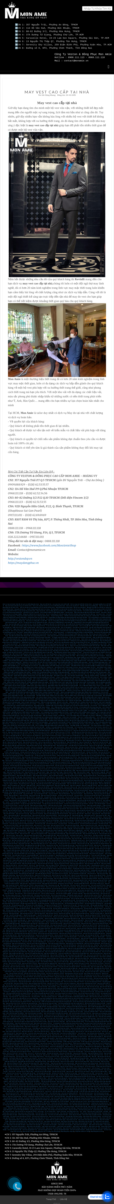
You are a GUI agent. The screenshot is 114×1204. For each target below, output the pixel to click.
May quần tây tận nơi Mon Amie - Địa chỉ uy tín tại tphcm (71, 606)
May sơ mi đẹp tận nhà (36, 742)
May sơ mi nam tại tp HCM (82, 1060)
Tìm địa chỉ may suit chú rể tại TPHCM (52, 802)
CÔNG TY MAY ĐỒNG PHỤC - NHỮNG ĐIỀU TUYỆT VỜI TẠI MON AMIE (51, 679)
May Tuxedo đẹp (64, 883)
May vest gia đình (33, 772)
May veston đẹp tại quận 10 (95, 1035)
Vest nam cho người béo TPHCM (55, 972)
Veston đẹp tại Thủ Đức (75, 1113)
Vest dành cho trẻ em (38, 1090)
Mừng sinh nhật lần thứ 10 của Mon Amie (34, 612)
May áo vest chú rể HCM (74, 925)
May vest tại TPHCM (15, 862)
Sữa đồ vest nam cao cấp (28, 897)
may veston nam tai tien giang (52, 1120)
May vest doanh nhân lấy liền (74, 832)
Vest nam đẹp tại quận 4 (31, 937)
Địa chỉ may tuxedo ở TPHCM (71, 880)
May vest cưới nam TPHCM (17, 965)
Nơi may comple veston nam (13, 893)
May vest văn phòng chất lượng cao (31, 789)
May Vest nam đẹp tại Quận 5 (63, 1036)
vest (81, 1110)
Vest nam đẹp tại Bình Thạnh (13, 935)
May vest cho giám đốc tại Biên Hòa (35, 947)
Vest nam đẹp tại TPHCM (69, 1063)
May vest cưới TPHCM (15, 962)
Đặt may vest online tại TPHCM (34, 747)
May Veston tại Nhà (69, 1105)
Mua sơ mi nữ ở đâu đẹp (48, 1058)
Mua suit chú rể (97, 1048)
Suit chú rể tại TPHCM (11, 804)
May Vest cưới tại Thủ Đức (47, 1028)
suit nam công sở (67, 1041)
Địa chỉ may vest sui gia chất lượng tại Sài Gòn (70, 779)
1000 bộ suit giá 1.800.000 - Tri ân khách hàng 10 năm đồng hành (85, 609)
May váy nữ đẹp (103, 1058)
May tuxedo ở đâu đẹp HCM (37, 880)
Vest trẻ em (51, 1068)
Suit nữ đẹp (85, 1053)
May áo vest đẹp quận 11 (34, 918)
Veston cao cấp (63, 865)
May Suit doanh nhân (89, 797)
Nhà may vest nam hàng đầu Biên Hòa (39, 953)
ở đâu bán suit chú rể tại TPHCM (53, 805)
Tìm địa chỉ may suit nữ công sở (58, 1038)
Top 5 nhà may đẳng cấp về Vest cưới (36, 1018)
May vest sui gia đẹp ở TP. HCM (21, 1005)
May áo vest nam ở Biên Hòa (73, 948)
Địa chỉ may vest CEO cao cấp (48, 845)
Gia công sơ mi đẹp (68, 900)
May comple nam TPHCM (81, 958)
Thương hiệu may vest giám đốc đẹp (20, 837)
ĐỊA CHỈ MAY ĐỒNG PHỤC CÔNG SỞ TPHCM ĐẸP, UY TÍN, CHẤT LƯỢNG (29, 659)
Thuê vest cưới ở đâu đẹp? (98, 853)
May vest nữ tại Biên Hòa (75, 955)
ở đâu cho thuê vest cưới (16, 805)
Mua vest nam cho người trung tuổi (95, 968)
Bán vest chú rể (38, 823)
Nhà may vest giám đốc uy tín (24, 840)
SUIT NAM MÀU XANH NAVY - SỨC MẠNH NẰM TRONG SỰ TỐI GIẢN (84, 697)
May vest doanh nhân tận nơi (90, 832)
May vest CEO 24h (25, 832)
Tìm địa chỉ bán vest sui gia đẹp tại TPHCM (39, 760)
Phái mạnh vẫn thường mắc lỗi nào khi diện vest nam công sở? (40, 632)
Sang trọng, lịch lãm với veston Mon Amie (42, 855)
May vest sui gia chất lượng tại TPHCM (32, 755)
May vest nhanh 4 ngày (83, 770)
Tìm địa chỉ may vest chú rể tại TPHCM (97, 800)
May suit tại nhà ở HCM (101, 860)
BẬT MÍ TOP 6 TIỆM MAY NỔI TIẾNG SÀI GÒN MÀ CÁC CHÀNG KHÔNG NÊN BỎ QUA (37, 715)
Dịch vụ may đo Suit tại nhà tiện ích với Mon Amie (23, 639)
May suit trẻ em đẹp (34, 1046)
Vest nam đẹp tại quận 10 (56, 935)
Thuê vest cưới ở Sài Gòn (51, 928)
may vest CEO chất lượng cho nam (59, 735)
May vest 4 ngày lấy (75, 784)
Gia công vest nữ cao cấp (87, 990)
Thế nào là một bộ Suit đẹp (48, 1080)
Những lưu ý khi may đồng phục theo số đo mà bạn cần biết (92, 629)
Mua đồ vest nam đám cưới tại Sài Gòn (16, 930)
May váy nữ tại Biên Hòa (50, 952)
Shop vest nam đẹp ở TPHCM (36, 970)
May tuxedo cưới (102, 880)
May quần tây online (62, 744)
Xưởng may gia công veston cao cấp (98, 885)
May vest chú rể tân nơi (55, 858)
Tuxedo (7, 800)
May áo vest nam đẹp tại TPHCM (31, 895)
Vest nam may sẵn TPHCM (98, 883)
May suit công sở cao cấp (66, 819)
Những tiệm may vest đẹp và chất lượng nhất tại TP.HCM (73, 995)
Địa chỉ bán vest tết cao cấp (35, 749)
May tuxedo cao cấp (101, 814)
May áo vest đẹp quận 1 (66, 920)
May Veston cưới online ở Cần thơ (43, 1021)
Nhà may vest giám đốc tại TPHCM (98, 840)
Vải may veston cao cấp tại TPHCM (93, 907)
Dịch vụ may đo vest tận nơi (44, 739)
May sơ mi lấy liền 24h (14, 784)
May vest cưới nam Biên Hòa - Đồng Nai (88, 943)
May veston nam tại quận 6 (96, 1123)
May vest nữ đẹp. (45, 1061)
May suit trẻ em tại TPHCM (21, 1046)
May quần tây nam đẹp (53, 1060)
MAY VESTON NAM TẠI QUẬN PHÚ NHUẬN (56, 1011)
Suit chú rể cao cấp (23, 804)
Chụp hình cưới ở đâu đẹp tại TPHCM (44, 1106)
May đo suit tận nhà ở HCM (25, 860)
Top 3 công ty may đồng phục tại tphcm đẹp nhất (32, 642)
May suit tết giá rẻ (14, 794)
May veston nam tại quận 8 (65, 1123)
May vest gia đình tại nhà (90, 774)
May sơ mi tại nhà (48, 742)
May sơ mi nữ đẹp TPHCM (44, 875)
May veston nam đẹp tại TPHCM (84, 843)
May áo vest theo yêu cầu (99, 915)
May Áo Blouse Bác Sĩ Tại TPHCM (15, 1076)
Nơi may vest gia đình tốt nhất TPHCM (34, 765)
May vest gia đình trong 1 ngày (82, 772)
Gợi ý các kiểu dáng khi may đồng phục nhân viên (90, 652)
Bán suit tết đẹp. (11, 795)
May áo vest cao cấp (85, 915)
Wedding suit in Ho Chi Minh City (90, 908)
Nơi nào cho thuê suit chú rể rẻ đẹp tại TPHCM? (55, 1050)
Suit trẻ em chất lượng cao (57, 1045)
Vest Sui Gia (12, 1070)
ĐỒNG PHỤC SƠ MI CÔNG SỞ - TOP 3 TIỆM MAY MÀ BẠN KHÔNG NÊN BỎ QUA (30, 692)
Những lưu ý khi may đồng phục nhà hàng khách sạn (84, 639)
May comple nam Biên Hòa (16, 952)
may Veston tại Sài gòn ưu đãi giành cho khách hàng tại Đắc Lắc (57, 1025)
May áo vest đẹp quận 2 (52, 920)
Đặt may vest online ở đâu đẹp (87, 745)
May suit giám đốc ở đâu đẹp (74, 797)
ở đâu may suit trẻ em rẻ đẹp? (28, 1043)
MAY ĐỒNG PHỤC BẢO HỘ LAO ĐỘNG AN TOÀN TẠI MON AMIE (89, 670)
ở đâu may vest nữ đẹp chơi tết (38, 804)
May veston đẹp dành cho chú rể (39, 842)
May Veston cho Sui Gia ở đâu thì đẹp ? (36, 1076)
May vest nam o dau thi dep (94, 1110)
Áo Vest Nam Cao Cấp (74, 887)
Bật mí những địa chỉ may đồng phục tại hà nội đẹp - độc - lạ (52, 644)
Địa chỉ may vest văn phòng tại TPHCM (83, 787)
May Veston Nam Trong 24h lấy (17, 1078)
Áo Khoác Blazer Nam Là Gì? (22, 1105)
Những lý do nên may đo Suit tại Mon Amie (25, 646)
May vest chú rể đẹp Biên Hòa (81, 952)
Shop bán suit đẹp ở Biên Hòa (18, 957)
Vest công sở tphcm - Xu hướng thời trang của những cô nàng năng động (73, 631)
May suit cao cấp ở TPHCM (90, 923)
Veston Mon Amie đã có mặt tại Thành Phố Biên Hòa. (74, 938)
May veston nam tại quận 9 (50, 1123)
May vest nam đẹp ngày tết (81, 757)
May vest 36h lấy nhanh (18, 785)
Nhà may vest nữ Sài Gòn (52, 970)
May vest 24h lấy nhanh (57, 785)
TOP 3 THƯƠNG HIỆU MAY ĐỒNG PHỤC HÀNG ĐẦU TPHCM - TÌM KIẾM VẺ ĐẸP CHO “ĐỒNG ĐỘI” (62, 724)
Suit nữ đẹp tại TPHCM (57, 1053)
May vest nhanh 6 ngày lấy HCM (45, 784)
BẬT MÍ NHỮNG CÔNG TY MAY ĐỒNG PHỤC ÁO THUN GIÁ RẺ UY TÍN (69, 672)
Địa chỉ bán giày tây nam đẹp (66, 843)
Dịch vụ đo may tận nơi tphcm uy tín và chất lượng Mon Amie (49, 604)
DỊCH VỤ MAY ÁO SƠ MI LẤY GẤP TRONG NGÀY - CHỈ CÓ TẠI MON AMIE (52, 712)
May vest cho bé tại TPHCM (33, 757)
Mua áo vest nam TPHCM (86, 977)
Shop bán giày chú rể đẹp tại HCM (41, 1101)
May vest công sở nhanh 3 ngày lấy (94, 825)
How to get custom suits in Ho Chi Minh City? (75, 910)
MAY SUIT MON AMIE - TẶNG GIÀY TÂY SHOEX (93, 717)
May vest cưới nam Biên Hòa (16, 947)
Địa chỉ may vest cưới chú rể (13, 983)
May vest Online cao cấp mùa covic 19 (21, 732)
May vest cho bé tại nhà (39, 777)
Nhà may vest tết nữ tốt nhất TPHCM (73, 805)
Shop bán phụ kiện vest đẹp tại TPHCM (69, 965)
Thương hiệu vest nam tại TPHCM (16, 973)
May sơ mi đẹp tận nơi (85, 740)
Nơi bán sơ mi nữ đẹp (57, 1071)
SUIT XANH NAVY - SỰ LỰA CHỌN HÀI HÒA (87, 677)
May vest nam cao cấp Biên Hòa (23, 955)
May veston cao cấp (78, 970)
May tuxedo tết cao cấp (38, 814)
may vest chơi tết (53, 792)
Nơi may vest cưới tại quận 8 (16, 1036)
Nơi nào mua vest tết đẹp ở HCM (93, 747)
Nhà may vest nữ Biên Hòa (18, 948)
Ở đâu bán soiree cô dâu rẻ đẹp (95, 1043)
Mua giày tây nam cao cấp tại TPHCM (35, 843)
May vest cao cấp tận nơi (59, 740)
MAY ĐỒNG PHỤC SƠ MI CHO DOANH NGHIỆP (66, 657)
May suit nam (19, 833)
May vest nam (70, 1070)
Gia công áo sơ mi (67, 993)
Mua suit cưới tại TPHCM (14, 809)
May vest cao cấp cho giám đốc (69, 967)
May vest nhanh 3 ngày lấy (98, 770)
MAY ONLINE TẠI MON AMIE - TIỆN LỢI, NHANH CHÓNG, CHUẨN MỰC (87, 674)
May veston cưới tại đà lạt (32, 1025)
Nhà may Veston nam (41, 1113)
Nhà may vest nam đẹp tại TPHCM (47, 986)
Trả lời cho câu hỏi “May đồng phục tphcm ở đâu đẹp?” (38, 651)
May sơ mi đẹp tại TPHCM (97, 850)
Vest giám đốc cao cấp (94, 830)
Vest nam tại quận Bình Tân (29, 1128)
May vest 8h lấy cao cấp (70, 785)
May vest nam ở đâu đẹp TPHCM (17, 960)
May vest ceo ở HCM (14, 847)
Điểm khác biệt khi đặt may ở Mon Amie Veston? (87, 611)
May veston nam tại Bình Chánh (18, 1126)
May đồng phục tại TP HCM (42, 1130)
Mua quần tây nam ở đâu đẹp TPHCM (45, 958)
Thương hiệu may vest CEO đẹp (62, 837)
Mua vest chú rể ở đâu (73, 807)
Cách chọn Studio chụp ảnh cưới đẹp (65, 1106)
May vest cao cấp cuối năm (76, 812)
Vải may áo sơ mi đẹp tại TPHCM (53, 903)
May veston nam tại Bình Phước (36, 1126)
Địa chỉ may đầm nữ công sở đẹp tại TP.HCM (18, 1101)
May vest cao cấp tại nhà (100, 742)
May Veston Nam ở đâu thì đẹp (99, 1018)
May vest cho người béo (78, 968)
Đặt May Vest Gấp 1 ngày (37, 1105)
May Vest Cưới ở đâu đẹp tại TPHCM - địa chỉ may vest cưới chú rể (75, 1080)
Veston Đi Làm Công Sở (30, 1056)
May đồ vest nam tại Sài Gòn (55, 930)
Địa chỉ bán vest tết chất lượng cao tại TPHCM (69, 749)
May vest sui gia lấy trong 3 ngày (85, 769)
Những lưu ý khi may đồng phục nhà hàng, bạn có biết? (39, 654)
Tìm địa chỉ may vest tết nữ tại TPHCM (76, 800)
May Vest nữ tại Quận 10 (61, 1078)
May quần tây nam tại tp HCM (26, 1060)
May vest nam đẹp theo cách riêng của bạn (62, 1061)
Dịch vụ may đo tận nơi (59, 739)
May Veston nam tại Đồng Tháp (18, 1120)
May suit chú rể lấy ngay (52, 819)
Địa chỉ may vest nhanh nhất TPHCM (94, 779)
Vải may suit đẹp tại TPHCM (22, 907)
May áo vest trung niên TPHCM (40, 980)
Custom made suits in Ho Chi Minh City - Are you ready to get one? (37, 908)
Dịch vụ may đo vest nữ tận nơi (97, 735)
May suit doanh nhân (61, 850)
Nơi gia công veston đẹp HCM (28, 902)
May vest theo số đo (14, 1118)
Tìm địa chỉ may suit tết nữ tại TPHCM (31, 802)
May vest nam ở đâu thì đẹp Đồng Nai (37, 942)
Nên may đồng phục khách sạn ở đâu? (65, 654)
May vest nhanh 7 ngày (43, 770)
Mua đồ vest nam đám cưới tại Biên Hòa (56, 947)
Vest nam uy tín (51, 940)
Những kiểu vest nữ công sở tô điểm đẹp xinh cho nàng (73, 632)
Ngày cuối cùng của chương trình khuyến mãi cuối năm (85, 644)
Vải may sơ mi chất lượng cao (54, 905)
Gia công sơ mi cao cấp (55, 900)
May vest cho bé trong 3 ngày (24, 777)
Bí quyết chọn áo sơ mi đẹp (75, 1010)
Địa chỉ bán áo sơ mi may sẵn (60, 872)
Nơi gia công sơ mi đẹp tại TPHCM (38, 900)
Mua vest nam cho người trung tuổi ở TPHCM (31, 928)
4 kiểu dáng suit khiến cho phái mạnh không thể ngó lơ (61, 634)
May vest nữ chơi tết (70, 809)
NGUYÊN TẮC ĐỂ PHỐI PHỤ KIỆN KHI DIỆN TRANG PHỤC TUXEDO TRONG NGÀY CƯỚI (35, 690)
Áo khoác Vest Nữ (29, 1096)
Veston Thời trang (61, 1110)
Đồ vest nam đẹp (26, 887)
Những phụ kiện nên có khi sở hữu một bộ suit (33, 857)
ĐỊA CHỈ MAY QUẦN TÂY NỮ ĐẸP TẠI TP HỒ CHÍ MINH (75, 1098)
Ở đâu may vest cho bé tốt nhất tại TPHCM (68, 754)
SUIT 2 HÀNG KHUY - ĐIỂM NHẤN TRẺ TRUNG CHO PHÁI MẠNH (50, 722)
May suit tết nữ (15, 815)
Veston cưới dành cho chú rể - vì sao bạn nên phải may (36, 1033)
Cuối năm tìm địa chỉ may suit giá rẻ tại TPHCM (39, 820)
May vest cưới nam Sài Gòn (14, 927)
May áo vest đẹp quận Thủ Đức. (35, 917)
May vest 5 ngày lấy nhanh (62, 784)
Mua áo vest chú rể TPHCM (94, 963)
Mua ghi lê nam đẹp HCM (91, 970)
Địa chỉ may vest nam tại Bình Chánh (87, 1033)
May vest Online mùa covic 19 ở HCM (18, 730)
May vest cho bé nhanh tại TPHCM (55, 777)
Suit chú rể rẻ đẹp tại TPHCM (84, 1048)
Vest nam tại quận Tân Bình (77, 1128)
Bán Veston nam (40, 1118)
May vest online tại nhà (78, 732)
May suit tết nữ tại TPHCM (27, 815)
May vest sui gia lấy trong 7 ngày (66, 769)
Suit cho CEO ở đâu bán (86, 795)
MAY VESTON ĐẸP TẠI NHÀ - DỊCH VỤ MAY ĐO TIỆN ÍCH (85, 722)
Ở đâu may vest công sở (48, 790)
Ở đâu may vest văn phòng (15, 787)
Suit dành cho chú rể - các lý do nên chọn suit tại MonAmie (22, 1085)
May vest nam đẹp (77, 837)
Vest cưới (86, 828)
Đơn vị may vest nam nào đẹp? (28, 986)
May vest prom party (89, 857)
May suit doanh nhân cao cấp (35, 977)
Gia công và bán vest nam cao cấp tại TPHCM (18, 991)
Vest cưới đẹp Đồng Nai (12, 945)
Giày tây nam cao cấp (52, 843)
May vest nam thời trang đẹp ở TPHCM (52, 983)
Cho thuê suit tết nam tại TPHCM (88, 822)
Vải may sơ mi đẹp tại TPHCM (71, 905)
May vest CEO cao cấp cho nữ (54, 737)
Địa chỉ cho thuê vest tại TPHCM (93, 893)
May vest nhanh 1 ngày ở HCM (26, 830)
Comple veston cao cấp (28, 890)
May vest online (47, 747)
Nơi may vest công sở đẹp (72, 823)
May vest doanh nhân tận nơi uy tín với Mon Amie (18, 604)
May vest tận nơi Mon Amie (14, 740)
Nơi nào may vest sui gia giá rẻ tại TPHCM (17, 762)
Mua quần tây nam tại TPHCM (89, 1073)
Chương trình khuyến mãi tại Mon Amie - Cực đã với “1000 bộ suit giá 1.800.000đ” (29, 636)
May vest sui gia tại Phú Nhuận (30, 769)
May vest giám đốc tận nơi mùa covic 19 (61, 729)
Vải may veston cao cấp (12, 908)
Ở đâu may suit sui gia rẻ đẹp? (78, 1043)
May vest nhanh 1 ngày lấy (20, 772)
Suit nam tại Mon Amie (22, 1055)
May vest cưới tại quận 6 (48, 1036)
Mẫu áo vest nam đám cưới (53, 885)
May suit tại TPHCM (32, 925)
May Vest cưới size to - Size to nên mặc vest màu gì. (36, 1030)
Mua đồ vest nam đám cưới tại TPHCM (34, 972)
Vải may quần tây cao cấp (26, 905)
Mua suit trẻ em (80, 1045)
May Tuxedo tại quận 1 (20, 1038)
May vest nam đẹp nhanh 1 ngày (99, 828)
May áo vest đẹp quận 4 (24, 920)
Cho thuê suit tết (78, 794)
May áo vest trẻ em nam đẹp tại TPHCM (25, 1110)
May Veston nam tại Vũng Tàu (86, 1120)
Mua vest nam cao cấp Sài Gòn (26, 933)
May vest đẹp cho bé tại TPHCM (79, 775)
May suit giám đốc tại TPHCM (58, 797)
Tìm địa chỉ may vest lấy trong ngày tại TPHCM (47, 759)
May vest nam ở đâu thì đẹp (61, 960)
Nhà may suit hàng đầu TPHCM (58, 923)
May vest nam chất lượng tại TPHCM (86, 981)
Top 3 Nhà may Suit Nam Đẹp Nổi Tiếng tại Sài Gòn (61, 1018)
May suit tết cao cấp (34, 794)
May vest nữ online (59, 745)
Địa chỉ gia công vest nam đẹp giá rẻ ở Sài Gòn (25, 988)
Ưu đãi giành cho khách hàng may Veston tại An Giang (67, 1021)
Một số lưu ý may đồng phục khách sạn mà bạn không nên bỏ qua (72, 641)
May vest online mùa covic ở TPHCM (60, 730)
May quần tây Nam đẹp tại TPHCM (75, 1095)
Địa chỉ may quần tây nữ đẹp (82, 868)
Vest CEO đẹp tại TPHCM (37, 835)
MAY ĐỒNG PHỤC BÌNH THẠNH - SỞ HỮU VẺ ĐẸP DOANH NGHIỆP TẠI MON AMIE (66, 669)
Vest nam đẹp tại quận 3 (45, 937)
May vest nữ (93, 880)
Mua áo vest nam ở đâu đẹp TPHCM (74, 980)
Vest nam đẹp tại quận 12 (29, 935)
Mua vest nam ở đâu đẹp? (78, 1058)
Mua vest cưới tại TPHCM (59, 807)
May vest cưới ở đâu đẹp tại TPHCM (67, 986)
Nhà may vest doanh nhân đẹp (79, 840)
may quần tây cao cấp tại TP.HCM (61, 1003)
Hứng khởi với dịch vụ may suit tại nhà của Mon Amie (21, 609)
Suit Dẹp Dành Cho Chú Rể (42, 1096)
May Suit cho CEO (36, 799)
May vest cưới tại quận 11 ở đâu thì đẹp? (76, 1035)
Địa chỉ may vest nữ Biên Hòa (41, 955)
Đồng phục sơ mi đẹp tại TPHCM (69, 863)
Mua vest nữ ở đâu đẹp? (63, 1058)
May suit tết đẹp (24, 794)
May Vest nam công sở (84, 1066)
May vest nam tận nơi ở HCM (45, 862)
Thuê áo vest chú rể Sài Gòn (27, 915)
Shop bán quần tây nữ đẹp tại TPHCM (69, 1073)
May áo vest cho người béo (33, 965)
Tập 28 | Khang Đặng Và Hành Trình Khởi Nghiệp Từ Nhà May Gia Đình (67, 619)
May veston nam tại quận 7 (81, 1123)
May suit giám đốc (99, 848)
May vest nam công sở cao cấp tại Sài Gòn (70, 932)
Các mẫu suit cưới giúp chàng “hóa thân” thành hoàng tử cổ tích (28, 624)
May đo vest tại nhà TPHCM (61, 862)
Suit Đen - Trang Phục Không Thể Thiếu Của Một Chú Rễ (38, 1095)
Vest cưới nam (18, 892)
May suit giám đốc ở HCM (86, 848)
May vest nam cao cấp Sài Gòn (18, 938)
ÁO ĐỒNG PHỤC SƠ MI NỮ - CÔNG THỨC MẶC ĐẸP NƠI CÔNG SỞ (73, 692)
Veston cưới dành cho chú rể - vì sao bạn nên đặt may (20, 1093)
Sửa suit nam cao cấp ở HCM (85, 888)
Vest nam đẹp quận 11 (43, 935)
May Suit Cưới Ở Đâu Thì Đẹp (77, 1078)
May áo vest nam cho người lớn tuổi (47, 962)
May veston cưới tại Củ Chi (13, 1030)
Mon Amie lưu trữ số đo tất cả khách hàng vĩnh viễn (29, 1006)
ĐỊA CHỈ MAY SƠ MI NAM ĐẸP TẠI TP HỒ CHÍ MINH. (28, 1100)
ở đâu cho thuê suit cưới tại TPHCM (33, 805)
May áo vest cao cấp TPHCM (61, 915)
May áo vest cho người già (20, 970)
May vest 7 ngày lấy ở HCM (28, 784)
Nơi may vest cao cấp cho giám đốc (84, 847)
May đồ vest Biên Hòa (53, 957)
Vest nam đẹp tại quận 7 (98, 935)
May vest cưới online (29, 810)
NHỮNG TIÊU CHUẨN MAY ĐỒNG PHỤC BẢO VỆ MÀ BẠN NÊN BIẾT (51, 670)
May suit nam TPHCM (46, 967)
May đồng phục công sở (97, 863)
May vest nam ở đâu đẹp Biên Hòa (91, 950)
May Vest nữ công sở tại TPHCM (37, 1066)
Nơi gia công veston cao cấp (81, 900)
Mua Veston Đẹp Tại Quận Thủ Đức (92, 1113)
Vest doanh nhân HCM (44, 927)
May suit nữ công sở (33, 1041)
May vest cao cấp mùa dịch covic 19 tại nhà (85, 729)
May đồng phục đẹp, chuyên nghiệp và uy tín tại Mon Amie (81, 656)
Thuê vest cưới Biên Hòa (64, 952)
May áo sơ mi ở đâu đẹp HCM (43, 873)
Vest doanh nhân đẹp (64, 835)
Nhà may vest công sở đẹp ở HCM (84, 820)
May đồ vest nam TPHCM (27, 883)
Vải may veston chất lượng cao (61, 907)
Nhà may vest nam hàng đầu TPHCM (36, 973)
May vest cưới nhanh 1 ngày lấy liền (73, 828)
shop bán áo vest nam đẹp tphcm (17, 977)
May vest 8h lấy (41, 779)
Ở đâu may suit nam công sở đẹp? (90, 1040)
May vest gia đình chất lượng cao (46, 775)
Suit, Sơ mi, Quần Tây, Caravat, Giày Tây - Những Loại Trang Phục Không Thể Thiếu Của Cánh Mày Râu (79, 1096)
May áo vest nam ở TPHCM (81, 962)
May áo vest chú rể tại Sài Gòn (44, 915)
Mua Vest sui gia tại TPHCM (79, 1068)
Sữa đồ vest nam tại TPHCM (43, 897)
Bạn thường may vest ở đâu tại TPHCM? (77, 852)
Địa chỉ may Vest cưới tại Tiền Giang (29, 1023)
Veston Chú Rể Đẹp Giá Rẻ (61, 1056)
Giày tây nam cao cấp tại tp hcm (99, 1101)
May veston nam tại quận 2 (49, 1125)
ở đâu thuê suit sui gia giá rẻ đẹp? (60, 1043)
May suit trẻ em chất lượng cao (93, 1045)
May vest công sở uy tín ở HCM (88, 823)
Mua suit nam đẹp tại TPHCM (100, 922)
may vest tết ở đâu (28, 792)
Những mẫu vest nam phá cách (94, 1128)
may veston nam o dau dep (23, 1116)
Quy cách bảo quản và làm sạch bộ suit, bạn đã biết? (68, 647)
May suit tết (89, 790)
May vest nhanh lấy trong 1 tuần (15, 770)
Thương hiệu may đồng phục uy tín (48, 870)
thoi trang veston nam (73, 1110)
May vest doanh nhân (74, 850)
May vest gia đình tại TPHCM (99, 772)
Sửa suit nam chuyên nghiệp (63, 892)
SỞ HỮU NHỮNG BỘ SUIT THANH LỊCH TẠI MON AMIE (64, 717)
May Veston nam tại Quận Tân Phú (18, 1121)
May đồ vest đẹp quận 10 (97, 912)
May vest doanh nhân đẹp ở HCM (33, 833)
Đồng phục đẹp (51, 857)
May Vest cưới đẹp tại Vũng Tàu (67, 1023)
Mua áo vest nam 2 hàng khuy (68, 981)
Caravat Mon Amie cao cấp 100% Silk (37, 616)
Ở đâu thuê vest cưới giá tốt (21, 1008)
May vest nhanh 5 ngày (69, 770)
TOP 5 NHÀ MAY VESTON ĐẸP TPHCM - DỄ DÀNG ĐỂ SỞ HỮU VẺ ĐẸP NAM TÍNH (71, 720)
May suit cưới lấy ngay (92, 817)
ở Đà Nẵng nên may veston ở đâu (41, 1026)
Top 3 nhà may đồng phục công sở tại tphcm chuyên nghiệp (60, 652)
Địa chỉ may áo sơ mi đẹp (96, 875)
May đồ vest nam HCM (12, 928)
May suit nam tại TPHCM (33, 867)
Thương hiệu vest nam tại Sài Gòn (73, 930)
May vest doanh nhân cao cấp (70, 848)
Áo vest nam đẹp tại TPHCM (30, 865)
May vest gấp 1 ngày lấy (27, 1073)
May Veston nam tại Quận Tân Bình (15, 1123)
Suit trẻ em (44, 1046)
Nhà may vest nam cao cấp (76, 933)
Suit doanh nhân (23, 968)
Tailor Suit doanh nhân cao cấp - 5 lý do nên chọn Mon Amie (53, 639)
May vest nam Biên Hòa (96, 952)
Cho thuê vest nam (45, 868)
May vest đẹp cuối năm (101, 809)
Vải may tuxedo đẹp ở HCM (81, 882)
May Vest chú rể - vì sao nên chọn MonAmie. (81, 1093)
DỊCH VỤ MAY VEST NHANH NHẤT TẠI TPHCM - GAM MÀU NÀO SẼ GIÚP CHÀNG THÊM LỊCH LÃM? (36, 697)
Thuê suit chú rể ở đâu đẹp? (22, 1048)
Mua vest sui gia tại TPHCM (95, 765)
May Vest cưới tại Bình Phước (16, 1025)
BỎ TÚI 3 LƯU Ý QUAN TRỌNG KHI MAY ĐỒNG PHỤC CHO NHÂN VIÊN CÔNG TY (80, 667)
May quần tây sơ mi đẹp (33, 960)
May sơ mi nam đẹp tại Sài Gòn (79, 873)
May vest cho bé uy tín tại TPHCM (98, 775)
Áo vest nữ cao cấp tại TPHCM (63, 1068)
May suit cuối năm (18, 817)
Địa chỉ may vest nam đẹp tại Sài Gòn (48, 932)
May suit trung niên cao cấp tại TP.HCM (20, 1000)
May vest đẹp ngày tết (28, 809)
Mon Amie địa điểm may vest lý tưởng (24, 852)
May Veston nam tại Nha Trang (69, 1120)
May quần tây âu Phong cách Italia (79, 1056)
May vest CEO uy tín (82, 845)
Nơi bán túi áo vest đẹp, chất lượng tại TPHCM (90, 988)
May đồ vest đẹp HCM (12, 915)
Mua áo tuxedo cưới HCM (16, 972)
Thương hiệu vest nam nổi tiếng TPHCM (83, 867)
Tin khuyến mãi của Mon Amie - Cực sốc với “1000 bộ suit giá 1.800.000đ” (72, 636)
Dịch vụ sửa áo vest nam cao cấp (95, 890)
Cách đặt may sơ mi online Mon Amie (78, 744)
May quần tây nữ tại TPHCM (49, 882)
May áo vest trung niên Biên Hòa (59, 955)
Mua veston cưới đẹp (38, 978)
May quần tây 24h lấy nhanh (43, 782)
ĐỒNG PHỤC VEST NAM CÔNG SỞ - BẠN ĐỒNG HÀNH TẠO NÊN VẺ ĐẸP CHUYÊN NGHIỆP (52, 684)
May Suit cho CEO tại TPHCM (49, 799)
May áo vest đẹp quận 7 (91, 918)
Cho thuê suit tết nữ (73, 822)
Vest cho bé (8, 759)
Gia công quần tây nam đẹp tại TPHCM (49, 898)
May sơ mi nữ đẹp (48, 877)
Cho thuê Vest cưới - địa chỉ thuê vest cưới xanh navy (78, 1086)
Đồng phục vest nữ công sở (65, 882)
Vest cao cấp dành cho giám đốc (77, 872)
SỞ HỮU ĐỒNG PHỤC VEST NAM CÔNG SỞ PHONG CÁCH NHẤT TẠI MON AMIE (72, 680)
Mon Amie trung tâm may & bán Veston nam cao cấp (80, 1013)
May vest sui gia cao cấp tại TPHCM (99, 752)
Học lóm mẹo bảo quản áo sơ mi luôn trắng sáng (25, 996)
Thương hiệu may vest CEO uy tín (60, 838)
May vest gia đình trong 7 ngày (47, 772)
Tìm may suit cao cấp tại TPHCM (26, 795)
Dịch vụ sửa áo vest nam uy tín (32, 892)
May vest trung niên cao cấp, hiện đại (89, 998)
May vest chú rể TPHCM (97, 962)
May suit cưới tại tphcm (96, 815)
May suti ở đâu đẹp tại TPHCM (47, 963)
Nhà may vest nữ (17, 865)
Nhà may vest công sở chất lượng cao (84, 819)
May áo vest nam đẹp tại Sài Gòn (44, 933)
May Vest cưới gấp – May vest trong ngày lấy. (75, 1088)
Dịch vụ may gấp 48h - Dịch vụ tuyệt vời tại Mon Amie (93, 624)
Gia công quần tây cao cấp (68, 898)
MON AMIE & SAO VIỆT (60, 674)
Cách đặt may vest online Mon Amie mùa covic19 (84, 730)
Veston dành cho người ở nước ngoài (55, 1118)
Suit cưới (91, 802)
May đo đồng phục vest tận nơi (91, 739)
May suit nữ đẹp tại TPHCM (95, 1051)
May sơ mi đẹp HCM (74, 877)
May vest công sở (46, 895)
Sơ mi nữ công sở (79, 1065)
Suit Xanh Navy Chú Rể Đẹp (45, 1056)
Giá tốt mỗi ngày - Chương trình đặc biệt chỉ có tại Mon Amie (48, 622)
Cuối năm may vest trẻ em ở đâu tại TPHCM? (21, 822)
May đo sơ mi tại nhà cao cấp (100, 740)
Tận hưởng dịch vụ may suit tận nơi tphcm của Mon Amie (66, 607)
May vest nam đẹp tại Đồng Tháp (49, 1023)
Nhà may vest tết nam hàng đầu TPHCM (94, 805)
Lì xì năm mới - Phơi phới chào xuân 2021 (63, 629)
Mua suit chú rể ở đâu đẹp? (38, 1048)
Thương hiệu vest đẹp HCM (96, 910)
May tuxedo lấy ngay (77, 814)
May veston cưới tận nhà (69, 858)
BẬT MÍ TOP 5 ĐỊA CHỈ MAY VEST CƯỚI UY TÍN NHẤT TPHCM (87, 719)
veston (85, 1110)
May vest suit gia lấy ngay (21, 767)
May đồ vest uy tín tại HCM (61, 913)
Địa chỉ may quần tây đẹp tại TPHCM (69, 870)
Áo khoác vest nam (82, 885)
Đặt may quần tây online (49, 744)
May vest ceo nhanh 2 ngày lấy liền (16, 828)
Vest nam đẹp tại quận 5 (17, 937)
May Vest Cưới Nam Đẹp (14, 1095)
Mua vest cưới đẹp (70, 1008)
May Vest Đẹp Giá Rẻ (49, 1075)
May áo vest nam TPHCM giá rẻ (77, 890)
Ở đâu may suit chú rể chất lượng (100, 1041)
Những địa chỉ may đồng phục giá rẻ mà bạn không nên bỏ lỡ (47, 656)
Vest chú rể (99, 799)
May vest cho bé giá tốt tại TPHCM (90, 777)
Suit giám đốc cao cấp (50, 795)
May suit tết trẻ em (36, 790)
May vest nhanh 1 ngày (61, 830)
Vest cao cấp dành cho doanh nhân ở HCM (17, 835)
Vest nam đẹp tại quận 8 (84, 935)
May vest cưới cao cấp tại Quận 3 (97, 1036)
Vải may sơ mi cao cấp (86, 905)
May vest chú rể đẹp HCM (30, 927)
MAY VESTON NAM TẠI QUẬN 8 (15, 1011)
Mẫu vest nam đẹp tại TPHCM (37, 885)
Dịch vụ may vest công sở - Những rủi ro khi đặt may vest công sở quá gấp (31, 629)
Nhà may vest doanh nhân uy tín (61, 840)
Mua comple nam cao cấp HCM (92, 972)
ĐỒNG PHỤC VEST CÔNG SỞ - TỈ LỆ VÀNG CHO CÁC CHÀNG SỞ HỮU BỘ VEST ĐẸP (54, 682)
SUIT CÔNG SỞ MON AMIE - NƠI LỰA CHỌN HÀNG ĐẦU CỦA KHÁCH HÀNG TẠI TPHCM (66, 662)
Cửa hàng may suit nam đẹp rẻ (26, 923)
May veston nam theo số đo (90, 1116)
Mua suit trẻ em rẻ (70, 1045)
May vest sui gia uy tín (44, 767)
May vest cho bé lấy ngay (72, 777)
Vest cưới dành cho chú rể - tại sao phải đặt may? (25, 853)
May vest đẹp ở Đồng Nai (57, 953)
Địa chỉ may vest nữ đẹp (27, 1068)
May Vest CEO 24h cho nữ (89, 737)
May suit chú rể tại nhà (26, 819)
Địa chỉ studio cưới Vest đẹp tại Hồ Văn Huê (33, 1016)
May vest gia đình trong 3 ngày (65, 772)
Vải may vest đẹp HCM (76, 907)
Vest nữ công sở (96, 1066)
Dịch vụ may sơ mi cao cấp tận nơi (31, 734)
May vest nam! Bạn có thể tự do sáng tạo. (18, 1063)
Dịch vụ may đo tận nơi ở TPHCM (26, 739)
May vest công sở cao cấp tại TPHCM (65, 975)
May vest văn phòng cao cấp (49, 789)
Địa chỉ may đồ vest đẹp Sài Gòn (80, 912)
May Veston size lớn (71, 1118)
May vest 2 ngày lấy (103, 784)
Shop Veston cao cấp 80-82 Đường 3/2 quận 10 (56, 1015)
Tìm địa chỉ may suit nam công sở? (77, 1038)
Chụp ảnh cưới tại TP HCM (82, 1130)
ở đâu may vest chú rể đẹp (55, 804)
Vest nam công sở (75, 835)
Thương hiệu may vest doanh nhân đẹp (41, 837)
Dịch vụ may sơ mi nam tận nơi (90, 734)
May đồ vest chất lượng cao (76, 913)
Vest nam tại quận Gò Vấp (14, 1128)
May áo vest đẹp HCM (19, 917)
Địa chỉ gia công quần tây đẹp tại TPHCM (43, 991)
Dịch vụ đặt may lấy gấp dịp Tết (96, 1005)
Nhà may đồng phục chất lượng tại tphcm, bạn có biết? (92, 642)
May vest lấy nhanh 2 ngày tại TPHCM (42, 827)
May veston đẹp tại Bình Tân (63, 1028)
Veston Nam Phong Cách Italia (26, 1113)
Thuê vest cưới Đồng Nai (69, 943)
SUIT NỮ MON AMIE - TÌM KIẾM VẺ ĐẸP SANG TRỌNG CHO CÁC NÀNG (44, 694)
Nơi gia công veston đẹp (56, 902)
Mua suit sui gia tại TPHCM (55, 1046)
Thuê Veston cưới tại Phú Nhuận (54, 1016)
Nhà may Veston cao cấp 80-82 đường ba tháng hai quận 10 (27, 1015)
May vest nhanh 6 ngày (56, 770)
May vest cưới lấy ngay (53, 810)
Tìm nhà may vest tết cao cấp (36, 800)
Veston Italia (56, 967)
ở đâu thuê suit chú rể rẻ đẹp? (40, 1045)
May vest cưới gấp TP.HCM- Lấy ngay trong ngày (44, 1005)
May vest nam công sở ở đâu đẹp (31, 983)
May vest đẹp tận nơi (72, 740)
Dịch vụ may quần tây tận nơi (13, 734)
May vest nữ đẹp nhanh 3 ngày (75, 825)
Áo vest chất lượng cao (100, 920)
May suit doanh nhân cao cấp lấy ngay (19, 799)
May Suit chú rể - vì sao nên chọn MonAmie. (64, 1033)
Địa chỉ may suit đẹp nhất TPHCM (24, 1088)
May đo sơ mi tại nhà (23, 742)
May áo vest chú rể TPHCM (79, 963)
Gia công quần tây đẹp (82, 898)
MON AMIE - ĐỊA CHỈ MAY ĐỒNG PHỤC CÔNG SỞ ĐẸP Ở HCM (68, 659)
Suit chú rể (31, 1051)
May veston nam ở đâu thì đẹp (26, 1111)
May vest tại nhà (89, 732)
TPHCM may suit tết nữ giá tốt (18, 800)
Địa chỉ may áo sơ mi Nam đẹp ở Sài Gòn (97, 1095)
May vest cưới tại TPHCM (15, 810)
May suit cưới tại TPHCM (75, 923)
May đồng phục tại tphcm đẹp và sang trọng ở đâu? (68, 651)
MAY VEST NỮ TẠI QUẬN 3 (16, 1080)
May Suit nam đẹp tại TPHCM (73, 1053)
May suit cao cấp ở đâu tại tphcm (67, 799)
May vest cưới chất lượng (48, 1010)
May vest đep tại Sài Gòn (26, 912)
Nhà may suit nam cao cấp (100, 977)
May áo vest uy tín (78, 920)
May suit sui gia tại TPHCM (70, 1046)
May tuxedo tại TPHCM (35, 882)
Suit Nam (20, 1096)
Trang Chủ (51, 1197)
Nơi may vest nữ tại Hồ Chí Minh (38, 1108)
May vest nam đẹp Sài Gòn (35, 938)
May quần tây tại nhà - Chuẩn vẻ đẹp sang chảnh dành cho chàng (32, 607)
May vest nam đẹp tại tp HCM (31, 1061)
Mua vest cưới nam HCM (58, 927)
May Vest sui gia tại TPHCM (95, 1068)
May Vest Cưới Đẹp (60, 1095)
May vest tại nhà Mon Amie (61, 742)
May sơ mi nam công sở (13, 857)
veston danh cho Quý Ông (28, 1118)
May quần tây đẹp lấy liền (59, 782)
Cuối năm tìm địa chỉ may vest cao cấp (15, 820)
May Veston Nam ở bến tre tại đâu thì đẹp (94, 1021)
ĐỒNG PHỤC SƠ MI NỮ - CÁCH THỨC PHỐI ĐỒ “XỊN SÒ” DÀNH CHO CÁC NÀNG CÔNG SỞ (73, 685)
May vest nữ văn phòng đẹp (12, 789)
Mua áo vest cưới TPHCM (18, 963)
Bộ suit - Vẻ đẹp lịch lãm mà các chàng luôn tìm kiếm (33, 621)
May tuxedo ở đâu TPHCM (63, 963)
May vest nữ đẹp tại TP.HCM (79, 1003)
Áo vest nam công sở (61, 890)
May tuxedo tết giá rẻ (14, 814)
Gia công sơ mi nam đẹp (95, 898)
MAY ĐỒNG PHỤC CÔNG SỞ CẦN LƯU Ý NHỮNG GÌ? (39, 665)
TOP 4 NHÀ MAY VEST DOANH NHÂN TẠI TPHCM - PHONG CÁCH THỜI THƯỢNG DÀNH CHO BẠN (68, 710)
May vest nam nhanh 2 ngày (34, 828)
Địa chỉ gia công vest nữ (92, 897)
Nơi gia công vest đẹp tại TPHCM (99, 900)
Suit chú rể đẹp (22, 1051)
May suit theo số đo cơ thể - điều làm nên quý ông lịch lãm (22, 1001)
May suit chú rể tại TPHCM (11, 819)
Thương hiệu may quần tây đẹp (98, 868)
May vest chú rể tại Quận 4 (80, 1036)
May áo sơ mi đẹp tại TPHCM (14, 895)
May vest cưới (84, 875)
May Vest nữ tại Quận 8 (92, 1078)
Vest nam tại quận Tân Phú (45, 1128)
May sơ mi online (48, 745)
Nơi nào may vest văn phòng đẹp (63, 787)
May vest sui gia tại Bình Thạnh (48, 769)
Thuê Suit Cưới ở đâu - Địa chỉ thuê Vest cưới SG (19, 1081)
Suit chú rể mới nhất (12, 1051)
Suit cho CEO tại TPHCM (72, 795)
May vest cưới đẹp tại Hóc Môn (31, 1028)
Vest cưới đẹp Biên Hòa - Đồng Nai (74, 940)
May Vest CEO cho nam (42, 735)
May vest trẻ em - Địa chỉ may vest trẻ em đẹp (88, 1030)
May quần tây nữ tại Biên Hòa (36, 950)
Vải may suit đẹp (35, 907)
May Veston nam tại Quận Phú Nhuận (61, 1121)
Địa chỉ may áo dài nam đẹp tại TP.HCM (57, 1103)
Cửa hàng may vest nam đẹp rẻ (92, 973)
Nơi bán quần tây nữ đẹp (28, 1071)
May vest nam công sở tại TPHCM (56, 1066)
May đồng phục (55, 1130)
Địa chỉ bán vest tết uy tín (79, 750)
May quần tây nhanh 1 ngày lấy (27, 782)
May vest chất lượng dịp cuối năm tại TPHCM (56, 812)
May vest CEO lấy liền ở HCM (39, 832)
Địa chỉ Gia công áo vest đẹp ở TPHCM (89, 991)
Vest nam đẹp (60, 940)
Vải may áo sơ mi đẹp (83, 903)
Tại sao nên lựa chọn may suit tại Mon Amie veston (86, 1000)
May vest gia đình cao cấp (63, 775)
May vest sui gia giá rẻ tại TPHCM (68, 755)
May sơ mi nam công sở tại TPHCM (36, 1065)
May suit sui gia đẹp (84, 1046)
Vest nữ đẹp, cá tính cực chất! (86, 1071)
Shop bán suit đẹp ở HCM (21, 981)
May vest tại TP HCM (28, 1130)
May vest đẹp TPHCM (52, 912)
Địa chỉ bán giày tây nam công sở (17, 845)
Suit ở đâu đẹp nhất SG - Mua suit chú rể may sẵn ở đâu (75, 1055)
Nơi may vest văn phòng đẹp (65, 789)
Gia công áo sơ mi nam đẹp (38, 993)
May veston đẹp (85, 880)
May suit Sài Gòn (13, 980)
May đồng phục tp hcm (97, 1130)
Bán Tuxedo (47, 823)
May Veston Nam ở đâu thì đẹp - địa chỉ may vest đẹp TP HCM (82, 1081)
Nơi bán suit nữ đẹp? (40, 1051)
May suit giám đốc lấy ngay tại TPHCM (19, 790)
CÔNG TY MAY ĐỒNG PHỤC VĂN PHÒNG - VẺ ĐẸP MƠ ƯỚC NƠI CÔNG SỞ (77, 675)
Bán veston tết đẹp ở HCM (63, 750)
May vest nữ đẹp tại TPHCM (14, 1061)
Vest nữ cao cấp (57, 875)
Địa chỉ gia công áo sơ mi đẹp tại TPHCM (66, 991)
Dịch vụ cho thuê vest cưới (52, 1111)
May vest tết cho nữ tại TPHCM (55, 809)
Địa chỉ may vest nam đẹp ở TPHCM (44, 975)
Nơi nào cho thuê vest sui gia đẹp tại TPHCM (67, 764)
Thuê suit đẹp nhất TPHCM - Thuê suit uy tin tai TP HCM (44, 1055)
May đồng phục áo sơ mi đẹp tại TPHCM (62, 868)
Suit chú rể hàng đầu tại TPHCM (93, 1050)
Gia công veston (36, 995)
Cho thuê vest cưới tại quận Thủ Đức (58, 1113)
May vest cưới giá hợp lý (59, 852)
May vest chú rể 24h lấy (36, 812)
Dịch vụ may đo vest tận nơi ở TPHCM (35, 737)
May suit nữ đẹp (19, 1053)
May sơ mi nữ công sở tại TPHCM (17, 1065)
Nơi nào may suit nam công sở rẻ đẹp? (35, 1040)
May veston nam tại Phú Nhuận (38, 1035)
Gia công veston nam (25, 995)
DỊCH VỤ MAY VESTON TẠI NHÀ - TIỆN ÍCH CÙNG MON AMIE (38, 700)
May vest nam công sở (28, 825)
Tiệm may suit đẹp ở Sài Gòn (49, 995)
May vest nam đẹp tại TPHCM (70, 977)
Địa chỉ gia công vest (32, 898)
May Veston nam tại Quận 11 (34, 1123)
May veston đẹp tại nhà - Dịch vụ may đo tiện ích (88, 646)
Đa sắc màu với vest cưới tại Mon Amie (73, 983)
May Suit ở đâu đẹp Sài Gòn (45, 925)
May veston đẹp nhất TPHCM (92, 892)
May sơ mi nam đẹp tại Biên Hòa (77, 947)
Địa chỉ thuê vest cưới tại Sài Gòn (75, 1006)
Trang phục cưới (29, 754)
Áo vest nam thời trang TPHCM (93, 980)
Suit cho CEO (60, 795)
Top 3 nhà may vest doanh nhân (69, 727)
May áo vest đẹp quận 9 (63, 918)
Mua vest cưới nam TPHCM (20, 967)
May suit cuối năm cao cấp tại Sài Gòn (74, 817)
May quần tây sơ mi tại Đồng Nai (74, 942)
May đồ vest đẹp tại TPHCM (92, 913)
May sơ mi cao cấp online (96, 744)
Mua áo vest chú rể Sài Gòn (89, 925)
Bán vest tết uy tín (14, 750)
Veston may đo (88, 833)
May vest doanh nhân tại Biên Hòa (36, 957)
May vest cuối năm (41, 810)
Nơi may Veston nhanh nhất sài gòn (17, 1013)
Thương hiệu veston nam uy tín (75, 893)
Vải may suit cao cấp (46, 907)
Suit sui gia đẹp (95, 1046)
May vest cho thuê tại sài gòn (57, 1115)
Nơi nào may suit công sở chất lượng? (98, 1038)
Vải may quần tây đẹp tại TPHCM (99, 903)
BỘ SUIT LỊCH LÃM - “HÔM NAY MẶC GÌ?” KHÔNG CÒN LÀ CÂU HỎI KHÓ (77, 700)
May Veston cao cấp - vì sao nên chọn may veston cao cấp (31, 1031)
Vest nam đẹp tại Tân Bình (92, 933)
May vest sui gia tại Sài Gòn (89, 767)
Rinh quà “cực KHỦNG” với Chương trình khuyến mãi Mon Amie (62, 637)
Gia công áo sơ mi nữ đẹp (54, 993)
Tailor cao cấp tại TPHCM (52, 863)
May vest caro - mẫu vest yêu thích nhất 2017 (51, 1085)
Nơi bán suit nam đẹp (53, 1051)
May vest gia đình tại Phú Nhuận (73, 774)
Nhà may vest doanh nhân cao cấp (42, 840)
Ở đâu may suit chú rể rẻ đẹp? (23, 1045)
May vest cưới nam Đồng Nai (92, 942)
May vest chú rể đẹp (102, 872)
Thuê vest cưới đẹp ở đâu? (91, 1010)
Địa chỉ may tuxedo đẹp (56, 980)
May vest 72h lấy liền (31, 785)
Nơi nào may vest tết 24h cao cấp (51, 757)
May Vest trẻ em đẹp (40, 1068)
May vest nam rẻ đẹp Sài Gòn (89, 937)
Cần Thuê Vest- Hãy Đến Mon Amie (69, 1111)
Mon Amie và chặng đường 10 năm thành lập (60, 621)
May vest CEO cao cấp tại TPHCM (99, 842)
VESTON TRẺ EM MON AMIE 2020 (98, 660)
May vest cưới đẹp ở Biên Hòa (79, 1026)
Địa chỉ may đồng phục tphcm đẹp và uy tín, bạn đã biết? (61, 642)
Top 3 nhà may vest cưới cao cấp (87, 727)
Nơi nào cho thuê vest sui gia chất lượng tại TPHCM (94, 764)
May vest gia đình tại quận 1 (17, 757)
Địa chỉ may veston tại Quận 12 (55, 1035)
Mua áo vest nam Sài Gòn (61, 933)
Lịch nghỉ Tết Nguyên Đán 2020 (61, 747)
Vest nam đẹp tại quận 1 (73, 937)
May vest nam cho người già (65, 962)
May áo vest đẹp (88, 920)
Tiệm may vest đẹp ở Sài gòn (94, 960)
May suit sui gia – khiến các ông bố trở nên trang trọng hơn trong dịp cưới (51, 1000)
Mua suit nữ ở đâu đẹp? (66, 1051)
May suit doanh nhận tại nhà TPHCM (68, 860)
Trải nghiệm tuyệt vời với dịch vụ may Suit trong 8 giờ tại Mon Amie (56, 646)
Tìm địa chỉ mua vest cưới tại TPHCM (54, 800)
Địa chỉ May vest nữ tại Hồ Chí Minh (58, 1108)
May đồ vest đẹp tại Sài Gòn (45, 913)
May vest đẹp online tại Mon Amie (15, 747)
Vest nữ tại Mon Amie (42, 858)
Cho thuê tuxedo (62, 822)
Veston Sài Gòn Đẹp (13, 986)
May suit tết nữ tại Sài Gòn (42, 815)
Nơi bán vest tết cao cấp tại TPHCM (29, 750)
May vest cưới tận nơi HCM (29, 862)
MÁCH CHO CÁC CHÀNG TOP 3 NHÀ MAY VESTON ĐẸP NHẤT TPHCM (39, 727)
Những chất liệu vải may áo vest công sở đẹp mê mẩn (38, 631)
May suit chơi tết (17, 792)
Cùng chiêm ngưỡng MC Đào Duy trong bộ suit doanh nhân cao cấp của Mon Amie (61, 996)
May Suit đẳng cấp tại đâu (83, 1018)
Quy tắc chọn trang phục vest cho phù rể (100, 626)
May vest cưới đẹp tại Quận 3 (38, 1008)
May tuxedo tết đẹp (26, 814)
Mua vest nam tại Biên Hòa (67, 957)
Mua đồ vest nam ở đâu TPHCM (74, 973)
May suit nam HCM (86, 922)
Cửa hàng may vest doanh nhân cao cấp (92, 835)
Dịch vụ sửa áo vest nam (48, 892)
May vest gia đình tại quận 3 (40, 774)
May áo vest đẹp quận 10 (49, 918)
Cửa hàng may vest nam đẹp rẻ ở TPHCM (25, 932)
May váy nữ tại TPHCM (66, 970)
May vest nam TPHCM (60, 925)
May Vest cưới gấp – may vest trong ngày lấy (63, 1030)
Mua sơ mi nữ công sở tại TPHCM (86, 1063)
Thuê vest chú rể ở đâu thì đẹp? (24, 1070)
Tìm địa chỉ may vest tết (62, 790)
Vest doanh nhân (83, 865)
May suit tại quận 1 (32, 1038)
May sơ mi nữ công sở (53, 1065)
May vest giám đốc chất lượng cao (77, 830)
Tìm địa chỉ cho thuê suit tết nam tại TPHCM (76, 802)
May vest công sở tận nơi (77, 862)
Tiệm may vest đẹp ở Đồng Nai (56, 942)
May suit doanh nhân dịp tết (100, 790)
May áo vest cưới (74, 915)
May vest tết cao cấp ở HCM (50, 752)
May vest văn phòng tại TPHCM (97, 789)
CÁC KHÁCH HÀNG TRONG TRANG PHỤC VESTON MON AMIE (54, 695)
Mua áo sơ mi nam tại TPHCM (15, 958)
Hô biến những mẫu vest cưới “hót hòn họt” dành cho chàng (62, 627)
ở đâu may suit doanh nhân (18, 797)
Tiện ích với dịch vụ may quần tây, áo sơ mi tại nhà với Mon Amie (37, 606)
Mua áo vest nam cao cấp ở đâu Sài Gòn (94, 932)
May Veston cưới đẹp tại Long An (61, 1026)
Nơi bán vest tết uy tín (50, 749)
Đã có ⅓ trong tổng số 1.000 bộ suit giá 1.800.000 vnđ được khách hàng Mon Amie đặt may (70, 612)
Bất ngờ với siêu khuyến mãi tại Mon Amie (33, 637)
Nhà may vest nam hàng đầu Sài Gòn (94, 930)
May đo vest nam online (71, 745)
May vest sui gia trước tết (58, 767)
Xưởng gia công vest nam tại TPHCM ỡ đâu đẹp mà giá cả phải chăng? (58, 988)
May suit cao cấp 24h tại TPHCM (86, 799)
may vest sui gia (9, 1110)
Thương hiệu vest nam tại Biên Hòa (18, 953)
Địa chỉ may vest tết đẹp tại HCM (32, 752)
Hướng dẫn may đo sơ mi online (21, 745)
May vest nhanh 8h (52, 779)
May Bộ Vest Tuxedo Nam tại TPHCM (72, 1116)
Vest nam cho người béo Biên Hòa (34, 952)
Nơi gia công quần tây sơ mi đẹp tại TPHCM (89, 986)
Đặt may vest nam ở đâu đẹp (88, 887)
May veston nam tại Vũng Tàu (89, 1126)
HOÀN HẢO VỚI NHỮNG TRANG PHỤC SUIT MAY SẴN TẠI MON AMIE (33, 674)
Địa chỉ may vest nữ (94, 865)
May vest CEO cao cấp (27, 847)
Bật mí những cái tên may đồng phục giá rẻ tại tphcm (90, 654)
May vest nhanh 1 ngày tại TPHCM (44, 830)
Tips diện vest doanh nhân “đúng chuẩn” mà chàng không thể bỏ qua (27, 634)
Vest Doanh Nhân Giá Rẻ (16, 1056)
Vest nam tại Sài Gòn (18, 868)
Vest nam (17, 1073)
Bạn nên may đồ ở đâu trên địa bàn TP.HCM (40, 1003)
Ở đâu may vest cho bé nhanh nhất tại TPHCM (93, 754)
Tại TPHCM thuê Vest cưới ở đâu (16, 1018)
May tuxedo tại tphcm (51, 814)
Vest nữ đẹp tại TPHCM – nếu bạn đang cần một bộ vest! (45, 1063)
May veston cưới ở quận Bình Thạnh (19, 1035)
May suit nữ (39, 1053)
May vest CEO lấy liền (63, 833)
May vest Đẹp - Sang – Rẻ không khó (58, 985)
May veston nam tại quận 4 (18, 1125)
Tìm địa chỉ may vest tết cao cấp (79, 752)
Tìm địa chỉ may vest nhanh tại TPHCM (23, 759)
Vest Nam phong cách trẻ (85, 1108)
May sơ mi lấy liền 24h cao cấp (75, 782)
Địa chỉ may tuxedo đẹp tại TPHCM (98, 878)
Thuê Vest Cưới (39, 1111)
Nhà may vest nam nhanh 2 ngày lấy (62, 827)
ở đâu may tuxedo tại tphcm (94, 804)
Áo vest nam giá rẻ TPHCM (59, 887)
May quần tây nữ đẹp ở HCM (87, 870)
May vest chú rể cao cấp (22, 812)
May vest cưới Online (61, 1010)
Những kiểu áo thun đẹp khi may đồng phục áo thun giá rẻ (37, 641)
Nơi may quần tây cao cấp (32, 868)
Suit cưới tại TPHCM (100, 802)
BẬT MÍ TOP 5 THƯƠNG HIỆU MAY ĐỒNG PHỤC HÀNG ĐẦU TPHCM (49, 719)
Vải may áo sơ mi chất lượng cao (34, 903)
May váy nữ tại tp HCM (92, 1058)
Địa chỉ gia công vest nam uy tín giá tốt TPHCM (47, 990)
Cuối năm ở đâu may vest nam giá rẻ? (64, 820)
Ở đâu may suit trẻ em (43, 1043)
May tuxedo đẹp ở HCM (41, 883)
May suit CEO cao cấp (83, 842)
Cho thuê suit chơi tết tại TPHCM (92, 794)
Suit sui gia (10, 1048)
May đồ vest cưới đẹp (65, 912)
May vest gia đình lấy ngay (15, 775)
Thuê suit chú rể (36, 1050)
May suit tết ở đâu (88, 792)
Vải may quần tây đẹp (39, 905)
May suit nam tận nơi (39, 860)
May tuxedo (88, 812)
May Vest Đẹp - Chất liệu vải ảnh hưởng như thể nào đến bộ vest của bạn (75, 1075)
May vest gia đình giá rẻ (29, 775)
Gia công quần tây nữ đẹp (93, 993)
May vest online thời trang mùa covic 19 (43, 732)
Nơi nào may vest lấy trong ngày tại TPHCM (85, 762)
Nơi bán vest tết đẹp (91, 750)
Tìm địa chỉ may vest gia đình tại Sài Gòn (72, 759)
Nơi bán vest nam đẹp (52, 1073)
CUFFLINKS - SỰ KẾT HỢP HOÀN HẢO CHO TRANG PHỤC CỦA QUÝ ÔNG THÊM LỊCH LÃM (63, 702)
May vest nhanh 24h (30, 770)
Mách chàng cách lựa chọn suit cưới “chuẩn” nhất (23, 649)
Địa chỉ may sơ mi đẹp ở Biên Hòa (18, 950)
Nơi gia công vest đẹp (43, 902)
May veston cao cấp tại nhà (95, 1008)
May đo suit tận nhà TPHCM (86, 860)
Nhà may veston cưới (27, 893)
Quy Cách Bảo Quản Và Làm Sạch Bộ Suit (20, 622)
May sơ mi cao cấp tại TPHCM (97, 873)
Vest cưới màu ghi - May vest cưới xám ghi (24, 1086)
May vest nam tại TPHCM (22, 880)
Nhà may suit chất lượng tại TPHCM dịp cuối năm (38, 807)
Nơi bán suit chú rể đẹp (52, 1048)
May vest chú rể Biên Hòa (82, 957)
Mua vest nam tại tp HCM (96, 1056)
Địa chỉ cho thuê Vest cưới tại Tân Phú (82, 1028)
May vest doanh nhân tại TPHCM (46, 850)
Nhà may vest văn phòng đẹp (45, 787)
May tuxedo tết (96, 812)
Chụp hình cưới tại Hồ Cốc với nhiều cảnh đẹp (89, 1106)
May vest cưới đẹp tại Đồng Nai (96, 1026)
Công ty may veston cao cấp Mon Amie (54, 1013)
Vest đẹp (105, 1110)
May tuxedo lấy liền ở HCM (80, 878)
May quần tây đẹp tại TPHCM (43, 872)
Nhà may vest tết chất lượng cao (14, 752)
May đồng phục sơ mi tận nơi (74, 739)
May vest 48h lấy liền (44, 785)
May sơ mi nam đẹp (13, 875)
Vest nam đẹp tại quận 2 (59, 937)
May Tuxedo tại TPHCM (12, 883)
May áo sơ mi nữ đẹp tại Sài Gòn (25, 873)
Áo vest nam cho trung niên (68, 885)
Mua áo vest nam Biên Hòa (94, 953)
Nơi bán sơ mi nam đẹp (71, 1071)
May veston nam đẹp (24, 842)
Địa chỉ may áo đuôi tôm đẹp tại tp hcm (79, 1101)
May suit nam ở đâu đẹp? (80, 1051)
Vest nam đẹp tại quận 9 (70, 935)
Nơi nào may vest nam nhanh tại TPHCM (61, 762)
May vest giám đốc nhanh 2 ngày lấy (53, 828)
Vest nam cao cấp (25, 877)
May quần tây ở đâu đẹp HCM (30, 870)
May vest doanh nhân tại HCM (28, 850)
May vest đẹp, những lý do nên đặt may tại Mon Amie (73, 1005)
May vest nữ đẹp (73, 1108)
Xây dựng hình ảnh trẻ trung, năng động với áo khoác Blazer (53, 649)
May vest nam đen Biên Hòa (68, 945)
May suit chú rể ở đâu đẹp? (76, 1050)
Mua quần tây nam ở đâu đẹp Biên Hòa (87, 945)
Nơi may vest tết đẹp (64, 752)
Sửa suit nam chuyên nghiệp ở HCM (66, 888)
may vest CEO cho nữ (29, 735)
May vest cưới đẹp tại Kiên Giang (75, 1020)
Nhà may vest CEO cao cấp (43, 838)
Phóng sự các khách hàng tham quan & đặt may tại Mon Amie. (33, 614)
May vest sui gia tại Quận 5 (14, 769)
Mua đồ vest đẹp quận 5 (16, 913)
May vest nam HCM (71, 927)
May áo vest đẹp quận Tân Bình (89, 917)
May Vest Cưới (92, 1105)
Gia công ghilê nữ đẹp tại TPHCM (21, 993)
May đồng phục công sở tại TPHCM (15, 867)
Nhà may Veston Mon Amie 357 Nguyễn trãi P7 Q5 (84, 1015)
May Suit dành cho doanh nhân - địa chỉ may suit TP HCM (24, 1083)
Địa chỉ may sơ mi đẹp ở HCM (28, 875)
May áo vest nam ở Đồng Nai (54, 943)
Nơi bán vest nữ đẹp (39, 1073)
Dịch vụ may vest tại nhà (75, 742)
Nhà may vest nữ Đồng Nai (38, 943)
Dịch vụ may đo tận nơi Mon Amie (79, 735)
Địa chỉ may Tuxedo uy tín (97, 882)
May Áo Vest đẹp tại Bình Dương (77, 1076)
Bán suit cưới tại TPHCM (57, 823)
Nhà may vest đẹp (14, 912)
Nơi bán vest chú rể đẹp (58, 1070)
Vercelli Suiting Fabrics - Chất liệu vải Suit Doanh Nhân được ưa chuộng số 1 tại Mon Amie (75, 614)
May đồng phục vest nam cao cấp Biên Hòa (48, 945)
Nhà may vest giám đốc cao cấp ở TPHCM (23, 838)
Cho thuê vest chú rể (51, 822)
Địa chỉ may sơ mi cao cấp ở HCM (61, 873)
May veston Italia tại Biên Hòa (73, 950)
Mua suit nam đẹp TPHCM (86, 967)
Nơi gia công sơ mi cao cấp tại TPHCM (18, 900)
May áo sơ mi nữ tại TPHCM (68, 978)
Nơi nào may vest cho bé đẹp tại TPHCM (43, 764)
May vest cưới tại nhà (81, 1008)
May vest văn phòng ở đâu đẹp (86, 785)
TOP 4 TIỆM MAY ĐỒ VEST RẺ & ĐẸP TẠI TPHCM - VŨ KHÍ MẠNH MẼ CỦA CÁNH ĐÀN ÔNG (76, 705)
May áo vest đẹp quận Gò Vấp (72, 917)
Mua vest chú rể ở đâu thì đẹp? (43, 1070)
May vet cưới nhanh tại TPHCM (31, 1010)
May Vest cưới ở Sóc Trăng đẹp (56, 1020)
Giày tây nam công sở (33, 845)
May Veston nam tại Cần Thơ (35, 1120)
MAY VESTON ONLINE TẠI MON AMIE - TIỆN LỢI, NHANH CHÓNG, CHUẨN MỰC (43, 714)
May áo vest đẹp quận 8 (77, 918)
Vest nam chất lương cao (39, 940)
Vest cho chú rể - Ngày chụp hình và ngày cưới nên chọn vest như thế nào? (24, 627)
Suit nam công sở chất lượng (54, 1040)
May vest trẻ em (91, 872)
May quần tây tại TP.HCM (94, 1003)
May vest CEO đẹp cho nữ (15, 735)
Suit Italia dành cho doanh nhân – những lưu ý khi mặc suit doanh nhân (60, 1083)
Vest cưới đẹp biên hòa (96, 957)
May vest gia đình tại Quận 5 (24, 774)
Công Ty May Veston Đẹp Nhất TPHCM (90, 1111)
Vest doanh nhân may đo (76, 833)
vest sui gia (41, 1110)
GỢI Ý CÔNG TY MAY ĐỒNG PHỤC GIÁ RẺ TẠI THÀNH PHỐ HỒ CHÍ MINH (53, 677)
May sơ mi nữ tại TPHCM (67, 1060)
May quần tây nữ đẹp (40, 1060)
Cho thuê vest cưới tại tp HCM (40, 1115)
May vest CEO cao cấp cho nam (72, 737)
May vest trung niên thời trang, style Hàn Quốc (65, 998)
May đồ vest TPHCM (53, 981)
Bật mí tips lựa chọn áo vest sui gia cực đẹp (48, 626)
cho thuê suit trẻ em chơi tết (65, 794)
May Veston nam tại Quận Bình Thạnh (82, 1121)
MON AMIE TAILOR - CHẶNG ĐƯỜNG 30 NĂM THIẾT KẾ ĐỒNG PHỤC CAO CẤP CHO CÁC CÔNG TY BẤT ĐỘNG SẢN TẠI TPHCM (70, 707)
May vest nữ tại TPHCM (61, 855)
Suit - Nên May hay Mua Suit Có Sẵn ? (80, 1103)
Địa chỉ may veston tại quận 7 (33, 1036)
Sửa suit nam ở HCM (99, 888)
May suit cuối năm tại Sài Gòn (32, 817)
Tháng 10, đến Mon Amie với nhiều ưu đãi (17, 848)
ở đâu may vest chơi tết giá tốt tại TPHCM (74, 804)
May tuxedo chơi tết (89, 814)
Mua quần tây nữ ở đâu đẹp (16, 1058)
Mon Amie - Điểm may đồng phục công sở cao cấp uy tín (37, 657)
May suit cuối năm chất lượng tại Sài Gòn (52, 817)
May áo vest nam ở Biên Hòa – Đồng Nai (96, 940)
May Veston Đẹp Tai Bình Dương (92, 1115)
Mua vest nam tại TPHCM (96, 958)
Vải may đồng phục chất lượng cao (93, 902)
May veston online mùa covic (63, 732)
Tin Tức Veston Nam (50, 1110)
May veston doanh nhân (55, 848)
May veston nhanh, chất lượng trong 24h (96, 1006)
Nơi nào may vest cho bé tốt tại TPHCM (20, 764)
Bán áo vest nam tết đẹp (21, 749)
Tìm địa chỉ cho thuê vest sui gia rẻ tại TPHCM (96, 759)
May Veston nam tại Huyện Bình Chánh (39, 1121)
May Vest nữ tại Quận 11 (47, 1078)
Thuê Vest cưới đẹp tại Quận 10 (72, 1016)
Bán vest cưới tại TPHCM (26, 823)
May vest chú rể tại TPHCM (94, 810)
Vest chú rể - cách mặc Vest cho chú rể (55, 1090)
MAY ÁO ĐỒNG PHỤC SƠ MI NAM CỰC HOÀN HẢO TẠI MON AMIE (83, 694)
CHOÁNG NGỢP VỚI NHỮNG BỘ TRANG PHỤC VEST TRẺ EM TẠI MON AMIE (60, 699)
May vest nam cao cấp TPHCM (84, 975)
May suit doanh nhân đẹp (42, 923)
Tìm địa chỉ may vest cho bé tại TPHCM (45, 754)
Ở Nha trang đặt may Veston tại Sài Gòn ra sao (18, 1026)
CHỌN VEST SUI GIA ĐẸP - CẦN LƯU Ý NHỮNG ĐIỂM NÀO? (79, 715)
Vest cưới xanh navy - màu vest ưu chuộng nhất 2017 (62, 1031)
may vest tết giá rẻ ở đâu (41, 792)
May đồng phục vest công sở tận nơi (87, 858)
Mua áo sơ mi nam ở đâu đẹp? (18, 1075)
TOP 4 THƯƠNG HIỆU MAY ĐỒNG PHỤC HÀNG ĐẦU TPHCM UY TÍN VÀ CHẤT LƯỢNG (63, 709)
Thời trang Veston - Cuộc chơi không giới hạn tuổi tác (37, 998)
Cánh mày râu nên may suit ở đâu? (47, 1001)
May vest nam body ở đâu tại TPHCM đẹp (25, 985)
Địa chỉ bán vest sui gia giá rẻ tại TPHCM (49, 780)
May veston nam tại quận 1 (64, 1125)
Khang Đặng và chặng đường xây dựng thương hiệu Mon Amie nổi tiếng (68, 616)
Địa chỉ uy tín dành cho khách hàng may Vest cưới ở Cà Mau (30, 1020)
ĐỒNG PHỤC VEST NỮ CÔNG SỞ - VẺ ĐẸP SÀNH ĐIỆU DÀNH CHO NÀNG (27, 680)
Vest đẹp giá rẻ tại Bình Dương (74, 1115)
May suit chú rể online (39, 819)
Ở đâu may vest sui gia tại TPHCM (61, 760)
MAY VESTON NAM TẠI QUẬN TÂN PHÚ (80, 1011)
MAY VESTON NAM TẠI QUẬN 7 (34, 1011)
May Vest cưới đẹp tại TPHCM (68, 810)
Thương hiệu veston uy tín (78, 838)
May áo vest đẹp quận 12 (20, 918)
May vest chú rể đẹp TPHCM (49, 965)
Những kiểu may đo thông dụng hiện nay (79, 855)
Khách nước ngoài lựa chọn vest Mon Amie (24, 858)
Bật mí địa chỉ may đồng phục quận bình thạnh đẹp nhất (28, 652)
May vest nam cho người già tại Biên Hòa (54, 948)
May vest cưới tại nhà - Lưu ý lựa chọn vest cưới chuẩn (54, 602)
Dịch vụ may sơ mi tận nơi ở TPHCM (52, 734)
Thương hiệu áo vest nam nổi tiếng (31, 888)
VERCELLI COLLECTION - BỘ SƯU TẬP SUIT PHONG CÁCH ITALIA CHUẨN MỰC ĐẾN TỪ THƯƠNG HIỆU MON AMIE (55, 660)
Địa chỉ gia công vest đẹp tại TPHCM (16, 898)
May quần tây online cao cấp (34, 744)
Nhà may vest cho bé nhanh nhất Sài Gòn (76, 765)
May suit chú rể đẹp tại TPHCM (71, 922)
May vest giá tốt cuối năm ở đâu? (86, 809)
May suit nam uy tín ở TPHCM (17, 925)
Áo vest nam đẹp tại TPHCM (21, 1108)
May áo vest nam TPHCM (48, 888)
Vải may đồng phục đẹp (17, 903)
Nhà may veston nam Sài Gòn (42, 893)
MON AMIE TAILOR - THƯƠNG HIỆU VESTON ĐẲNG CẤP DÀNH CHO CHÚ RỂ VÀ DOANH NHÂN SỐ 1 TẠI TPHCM (65, 704)
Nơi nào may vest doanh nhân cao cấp (63, 847)
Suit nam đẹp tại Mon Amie (96, 1053)
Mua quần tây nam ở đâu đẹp (33, 1058)
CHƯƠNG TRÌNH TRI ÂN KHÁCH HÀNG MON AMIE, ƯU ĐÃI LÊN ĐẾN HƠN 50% (28, 729)
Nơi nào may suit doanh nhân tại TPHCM (38, 797)
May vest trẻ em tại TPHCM (12, 1068)
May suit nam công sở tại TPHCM (18, 1041)
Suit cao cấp (97, 795)
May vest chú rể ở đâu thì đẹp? (99, 1070)
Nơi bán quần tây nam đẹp (43, 1071)
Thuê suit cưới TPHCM (56, 922)
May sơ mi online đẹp (37, 745)
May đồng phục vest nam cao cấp (65, 853)
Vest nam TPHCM (23, 885)
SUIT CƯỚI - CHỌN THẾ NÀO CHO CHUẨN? (91, 682)
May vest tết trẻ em (40, 809)
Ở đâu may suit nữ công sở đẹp (71, 1040)
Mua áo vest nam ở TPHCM (29, 962)
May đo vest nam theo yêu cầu (77, 985)
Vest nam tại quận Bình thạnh (61, 1128)
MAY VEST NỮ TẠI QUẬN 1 (32, 1080)
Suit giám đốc (39, 795)
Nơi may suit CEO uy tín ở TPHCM (67, 842)
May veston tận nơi (102, 858)
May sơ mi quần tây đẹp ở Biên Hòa (54, 950)
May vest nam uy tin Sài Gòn (51, 938)
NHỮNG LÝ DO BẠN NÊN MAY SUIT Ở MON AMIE (59, 725)
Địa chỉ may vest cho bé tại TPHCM (27, 780)
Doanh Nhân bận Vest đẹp (13, 922)
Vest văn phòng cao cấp (30, 787)
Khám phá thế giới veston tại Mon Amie (54, 1006)
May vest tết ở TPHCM (67, 757)
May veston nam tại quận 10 (80, 1125)
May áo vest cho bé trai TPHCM (86, 978)
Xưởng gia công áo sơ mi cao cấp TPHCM (22, 990)
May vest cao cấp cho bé (19, 779)
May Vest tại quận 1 (43, 1038)
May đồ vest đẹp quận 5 (30, 913)
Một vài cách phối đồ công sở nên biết (95, 1001)
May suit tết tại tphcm (64, 792)
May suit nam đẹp (73, 865)
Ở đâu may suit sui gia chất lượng (82, 1041)
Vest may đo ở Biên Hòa (93, 947)
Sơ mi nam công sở (90, 1065)
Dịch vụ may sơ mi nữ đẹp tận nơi (71, 734)
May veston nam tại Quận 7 (96, 852)
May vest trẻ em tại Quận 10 (47, 853)
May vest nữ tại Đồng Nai (18, 942)
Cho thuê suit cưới (103, 822)
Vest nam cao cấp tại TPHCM (90, 837)
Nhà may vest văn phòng (81, 789)
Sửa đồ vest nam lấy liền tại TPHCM (41, 887)
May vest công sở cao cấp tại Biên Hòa (75, 953)
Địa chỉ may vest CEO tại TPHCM (95, 838)
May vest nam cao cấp (93, 985)
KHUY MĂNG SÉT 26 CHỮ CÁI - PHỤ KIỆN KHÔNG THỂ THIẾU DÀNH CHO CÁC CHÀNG (45, 664)
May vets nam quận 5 (84, 863)
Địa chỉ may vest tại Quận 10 (82, 853)
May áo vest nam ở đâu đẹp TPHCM (87, 927)
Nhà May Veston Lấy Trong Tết (29, 922)
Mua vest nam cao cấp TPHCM (52, 977)
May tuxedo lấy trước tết (64, 814)
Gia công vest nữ (13, 995)
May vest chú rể (81, 810)
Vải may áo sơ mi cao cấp (69, 903)
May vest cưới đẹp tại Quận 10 (55, 1008)
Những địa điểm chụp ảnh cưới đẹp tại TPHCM (20, 1106)
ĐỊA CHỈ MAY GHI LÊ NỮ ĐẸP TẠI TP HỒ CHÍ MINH (45, 1098)
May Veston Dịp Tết (43, 922)
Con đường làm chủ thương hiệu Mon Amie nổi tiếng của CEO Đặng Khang (66, 617)
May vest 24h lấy (31, 779)
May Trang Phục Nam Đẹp (34, 1075)
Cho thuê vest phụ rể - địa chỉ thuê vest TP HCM (50, 1086)
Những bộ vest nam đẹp (14, 888)
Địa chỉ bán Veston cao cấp (35, 1013)
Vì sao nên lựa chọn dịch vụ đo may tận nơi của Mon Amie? (62, 624)
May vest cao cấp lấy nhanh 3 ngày (56, 825)
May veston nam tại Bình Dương (71, 1126)
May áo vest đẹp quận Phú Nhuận (54, 917)
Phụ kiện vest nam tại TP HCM (78, 1100)
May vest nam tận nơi (11, 863)
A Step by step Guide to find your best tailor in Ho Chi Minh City (45, 910)
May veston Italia (32, 968)
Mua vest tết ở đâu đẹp (77, 747)
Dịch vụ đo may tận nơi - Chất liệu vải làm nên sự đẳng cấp (82, 604)
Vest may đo (19, 975)
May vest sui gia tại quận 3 (51, 755)
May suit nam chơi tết (75, 815)
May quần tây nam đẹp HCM (26, 872)
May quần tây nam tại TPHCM (44, 852)
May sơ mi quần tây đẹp (97, 965)
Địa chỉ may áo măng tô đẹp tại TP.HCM (35, 1103)
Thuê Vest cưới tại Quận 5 (89, 1016)
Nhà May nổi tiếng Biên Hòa (91, 955)
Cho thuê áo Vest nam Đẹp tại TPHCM (20, 1115)
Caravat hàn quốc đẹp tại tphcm (59, 1101)
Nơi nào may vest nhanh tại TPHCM (39, 762)
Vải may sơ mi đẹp (98, 905)
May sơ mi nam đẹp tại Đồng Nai (21, 943)
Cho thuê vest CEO (11, 739)
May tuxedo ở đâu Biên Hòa (34, 948)
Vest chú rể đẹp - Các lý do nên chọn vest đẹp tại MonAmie (52, 1093)
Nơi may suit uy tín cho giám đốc (43, 847)
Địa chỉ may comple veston (58, 893)
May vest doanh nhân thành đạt (56, 832)
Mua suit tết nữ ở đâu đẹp (87, 807)
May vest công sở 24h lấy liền (49, 794)
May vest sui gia (33, 767)
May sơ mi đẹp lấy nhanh (91, 782)
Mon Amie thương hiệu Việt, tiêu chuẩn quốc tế (71, 1001)
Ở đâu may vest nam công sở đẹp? (17, 1066)
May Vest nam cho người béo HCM (37, 930)
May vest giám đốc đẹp (49, 833)
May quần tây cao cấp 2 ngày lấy (94, 780)
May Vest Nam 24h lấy (81, 1105)
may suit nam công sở (46, 1041)
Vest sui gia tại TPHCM (77, 857)
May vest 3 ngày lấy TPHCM (89, 784)
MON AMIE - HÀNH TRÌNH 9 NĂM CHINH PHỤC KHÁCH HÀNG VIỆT (47, 689)
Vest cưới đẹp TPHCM (47, 960)
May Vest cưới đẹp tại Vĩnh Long (24, 1021)
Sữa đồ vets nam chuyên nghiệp (92, 895)
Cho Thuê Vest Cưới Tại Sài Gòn (54, 1105)
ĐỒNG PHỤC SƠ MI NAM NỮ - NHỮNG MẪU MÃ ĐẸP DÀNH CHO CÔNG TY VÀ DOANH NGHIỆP (65, 687)
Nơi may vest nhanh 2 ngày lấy (81, 827)
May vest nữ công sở (77, 792)
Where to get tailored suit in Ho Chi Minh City (68, 908)
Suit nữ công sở (57, 1041)
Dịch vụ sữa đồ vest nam (77, 897)
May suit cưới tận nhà (51, 860)
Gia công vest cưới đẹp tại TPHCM (70, 990)
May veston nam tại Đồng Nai (54, 1126)
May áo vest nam (85, 883)
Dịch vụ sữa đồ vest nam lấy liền (61, 897)
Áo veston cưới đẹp (77, 892)
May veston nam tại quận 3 (34, 1125)
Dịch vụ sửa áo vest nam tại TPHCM (45, 890)
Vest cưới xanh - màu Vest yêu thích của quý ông (91, 1031)
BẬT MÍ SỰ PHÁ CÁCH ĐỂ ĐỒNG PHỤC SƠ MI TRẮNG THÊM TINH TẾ (27, 685)
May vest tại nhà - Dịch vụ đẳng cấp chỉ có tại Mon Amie (51, 609)
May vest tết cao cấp (95, 757)
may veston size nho (55, 1116)
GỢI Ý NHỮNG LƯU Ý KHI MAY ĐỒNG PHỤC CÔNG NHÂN (40, 667)
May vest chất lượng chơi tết (77, 790)
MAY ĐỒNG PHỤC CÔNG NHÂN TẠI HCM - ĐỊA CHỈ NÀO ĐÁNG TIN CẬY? (75, 665)
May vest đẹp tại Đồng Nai (84, 1023)
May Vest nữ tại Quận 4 (33, 1078)
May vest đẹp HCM (40, 912)
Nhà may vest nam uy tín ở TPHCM (94, 983)
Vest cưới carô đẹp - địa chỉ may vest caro (75, 1085)
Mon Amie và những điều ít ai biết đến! (36, 619)
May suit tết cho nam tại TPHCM (59, 815)
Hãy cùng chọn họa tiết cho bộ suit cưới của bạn (32, 617)
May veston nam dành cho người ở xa (88, 1118)
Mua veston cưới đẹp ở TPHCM (64, 958)
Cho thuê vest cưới (40, 822)
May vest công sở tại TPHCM (13, 825)
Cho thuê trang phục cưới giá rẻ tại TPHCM (72, 780)
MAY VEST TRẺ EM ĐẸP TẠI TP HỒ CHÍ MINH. (56, 1100)
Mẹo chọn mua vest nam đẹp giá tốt (57, 1076)
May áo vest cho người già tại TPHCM (69, 928)
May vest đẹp (53, 842)
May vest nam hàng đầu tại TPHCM (48, 865)
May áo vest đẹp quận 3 (38, 920)
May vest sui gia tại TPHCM (73, 767)
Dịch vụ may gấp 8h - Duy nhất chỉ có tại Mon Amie (74, 626)
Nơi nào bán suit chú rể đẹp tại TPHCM (20, 1050)
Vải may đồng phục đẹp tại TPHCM (74, 902)
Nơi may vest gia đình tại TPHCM (55, 765)
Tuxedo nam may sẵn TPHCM (54, 880)
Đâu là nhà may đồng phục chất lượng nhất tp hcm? (84, 649)
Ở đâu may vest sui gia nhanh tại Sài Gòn (82, 760)
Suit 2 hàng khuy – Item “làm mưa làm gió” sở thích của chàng (36, 647)
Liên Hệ (63, 1197)
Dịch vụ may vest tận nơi (45, 740)
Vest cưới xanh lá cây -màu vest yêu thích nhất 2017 (34, 1091)
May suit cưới (85, 815)
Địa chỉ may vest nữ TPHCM (52, 978)
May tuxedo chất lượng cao (50, 878)
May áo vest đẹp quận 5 (10, 920)
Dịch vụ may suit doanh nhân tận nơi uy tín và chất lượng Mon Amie (21, 602)
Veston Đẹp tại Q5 (98, 1108)
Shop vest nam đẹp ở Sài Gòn (89, 928)
